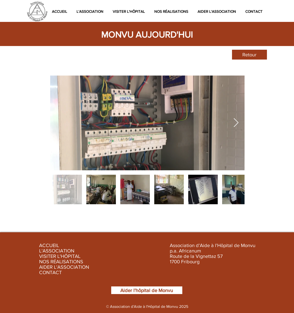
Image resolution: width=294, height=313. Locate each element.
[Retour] (249, 55)
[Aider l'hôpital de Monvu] (146, 290)
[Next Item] (236, 123)
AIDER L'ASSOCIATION (64, 267)
